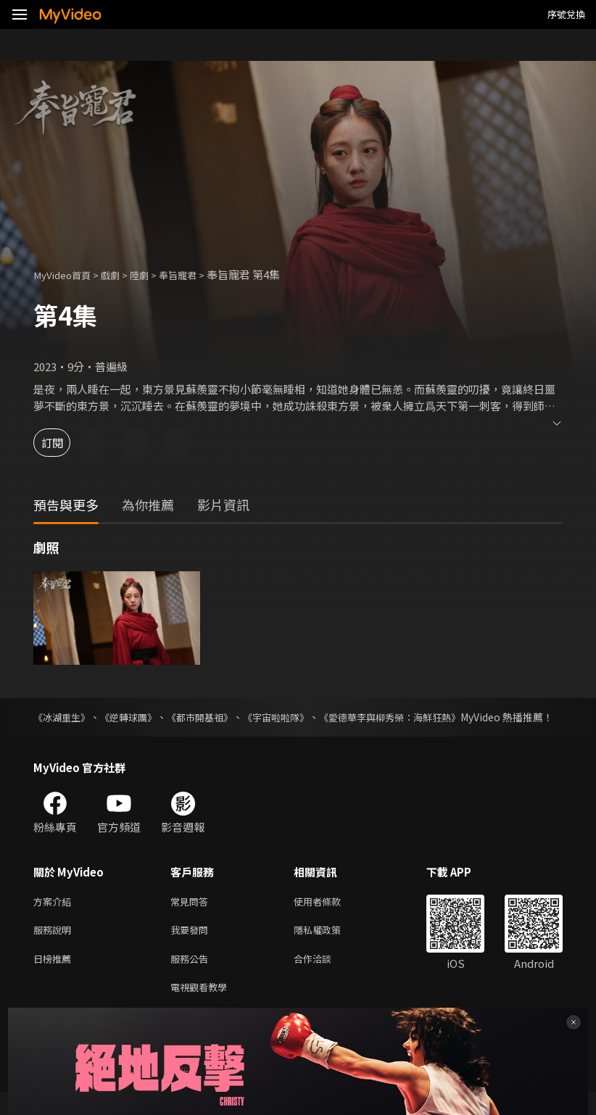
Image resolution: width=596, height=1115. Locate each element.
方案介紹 (55, 917)
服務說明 (55, 948)
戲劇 (120, 274)
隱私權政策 (329, 948)
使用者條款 (329, 917)
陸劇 (152, 274)
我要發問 (192, 948)
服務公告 (192, 978)
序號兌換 (566, 14)
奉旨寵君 (195, 274)
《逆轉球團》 (134, 717)
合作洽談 (324, 978)
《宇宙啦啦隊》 (292, 717)
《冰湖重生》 (63, 717)
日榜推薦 (55, 978)
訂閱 (62, 442)
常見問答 (192, 917)
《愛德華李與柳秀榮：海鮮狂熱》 (414, 717)
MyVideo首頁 (66, 274)
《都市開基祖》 (211, 717)
